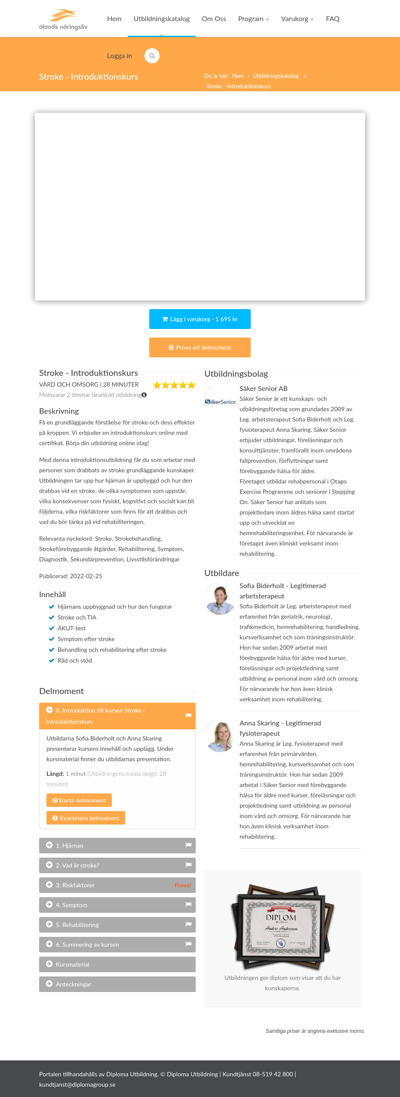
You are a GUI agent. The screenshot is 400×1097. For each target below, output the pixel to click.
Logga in (119, 55)
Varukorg (297, 18)
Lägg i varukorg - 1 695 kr (200, 318)
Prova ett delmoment (200, 347)
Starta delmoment (79, 800)
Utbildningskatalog (162, 18)
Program (253, 18)
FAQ (332, 18)
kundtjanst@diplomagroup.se (77, 1084)
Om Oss (214, 18)
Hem (114, 18)
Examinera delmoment (85, 817)
